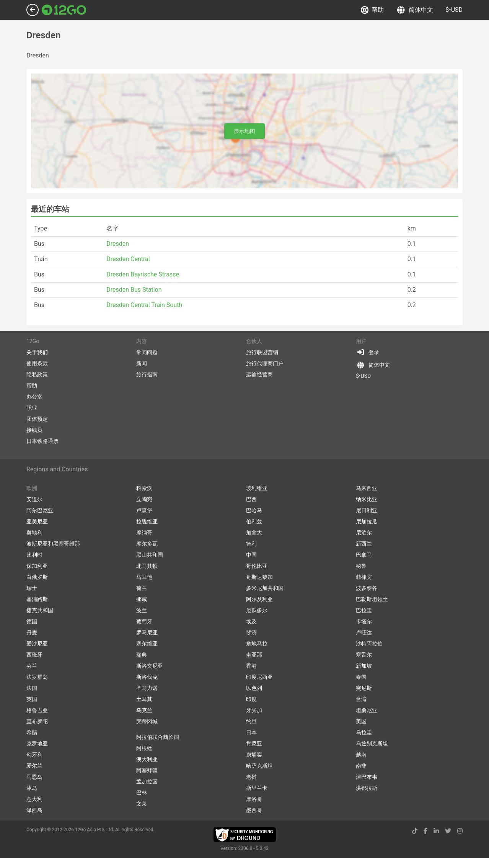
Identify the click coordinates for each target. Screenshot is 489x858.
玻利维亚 (256, 488)
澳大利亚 (147, 759)
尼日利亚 (366, 510)
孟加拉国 (147, 781)
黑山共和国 (149, 555)
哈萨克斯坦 (259, 766)
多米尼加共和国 (265, 588)
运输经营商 (259, 374)
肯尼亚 (254, 743)
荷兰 (141, 588)
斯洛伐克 (147, 677)
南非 (361, 766)
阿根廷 (144, 748)
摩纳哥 (144, 533)
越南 (361, 755)
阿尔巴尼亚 (39, 510)
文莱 (141, 804)
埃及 (251, 621)
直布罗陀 (37, 721)
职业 (31, 408)
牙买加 (254, 710)
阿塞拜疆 (147, 770)
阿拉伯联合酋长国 (157, 737)
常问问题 (147, 352)
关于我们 (37, 352)
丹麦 (31, 632)
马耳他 (144, 577)
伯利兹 (254, 521)
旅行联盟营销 (262, 352)
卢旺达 (364, 632)
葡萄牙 (144, 621)
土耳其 (144, 699)
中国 (251, 555)
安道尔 (34, 499)
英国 (31, 699)
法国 (31, 688)
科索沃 (144, 488)
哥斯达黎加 (259, 577)
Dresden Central (128, 259)
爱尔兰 (34, 766)
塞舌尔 (364, 655)
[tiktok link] (414, 831)
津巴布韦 (366, 777)
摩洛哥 (254, 799)
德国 (31, 621)
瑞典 (141, 655)
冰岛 (31, 788)
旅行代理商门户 (265, 363)
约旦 (251, 721)
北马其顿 (147, 566)
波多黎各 (366, 588)
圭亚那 (254, 655)
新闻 (141, 363)
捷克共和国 (39, 610)
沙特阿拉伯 (369, 644)
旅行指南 (147, 374)
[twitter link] (448, 831)
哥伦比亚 (256, 566)
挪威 (141, 599)
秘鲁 (361, 566)
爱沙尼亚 (37, 644)
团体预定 (37, 419)
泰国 (361, 677)
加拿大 (254, 533)
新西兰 (364, 544)
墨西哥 (254, 810)
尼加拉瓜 (366, 521)
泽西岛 (34, 810)
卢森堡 (144, 510)
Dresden (117, 243)
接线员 (34, 430)
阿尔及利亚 (259, 599)
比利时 (34, 555)
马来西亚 (366, 488)
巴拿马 (364, 555)
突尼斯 (364, 688)
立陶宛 (144, 499)
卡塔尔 (364, 621)
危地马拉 (256, 644)
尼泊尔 (364, 533)
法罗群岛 (37, 677)
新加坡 (364, 666)
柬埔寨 (254, 755)
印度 (251, 699)
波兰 (141, 610)
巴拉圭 (364, 610)
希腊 (31, 732)
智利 (251, 544)
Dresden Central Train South (144, 305)
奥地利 (34, 533)
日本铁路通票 (42, 441)
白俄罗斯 (37, 577)
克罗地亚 (37, 743)
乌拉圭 (364, 732)
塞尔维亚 (147, 644)
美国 (361, 721)
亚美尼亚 (37, 521)
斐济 (251, 632)
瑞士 (31, 588)
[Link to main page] (64, 10)
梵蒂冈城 (147, 721)
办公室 (34, 397)
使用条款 (37, 363)
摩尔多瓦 (147, 544)
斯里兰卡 (256, 788)
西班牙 (34, 655)
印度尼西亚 (259, 677)
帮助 (372, 10)
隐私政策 (37, 374)
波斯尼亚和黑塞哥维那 (53, 544)
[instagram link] (460, 831)
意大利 (34, 799)
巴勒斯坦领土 (372, 599)
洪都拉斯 (366, 788)
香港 (251, 666)
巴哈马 (254, 510)
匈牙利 (34, 755)
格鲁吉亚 (37, 710)
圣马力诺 (147, 688)
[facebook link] (425, 831)
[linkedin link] (436, 831)
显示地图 (244, 131)
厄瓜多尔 (256, 610)
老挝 (251, 777)
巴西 (251, 499)
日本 (251, 732)
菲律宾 (364, 577)
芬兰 (31, 666)
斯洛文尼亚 (149, 666)
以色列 (254, 688)
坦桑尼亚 (366, 710)
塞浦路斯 (37, 599)
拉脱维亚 (147, 521)
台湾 (361, 699)
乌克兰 (144, 710)
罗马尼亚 (147, 632)
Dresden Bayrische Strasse (142, 274)
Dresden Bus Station (133, 289)
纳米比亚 (366, 499)
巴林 (141, 792)
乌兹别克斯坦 (372, 743)
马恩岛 (34, 777)
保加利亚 (37, 566)
